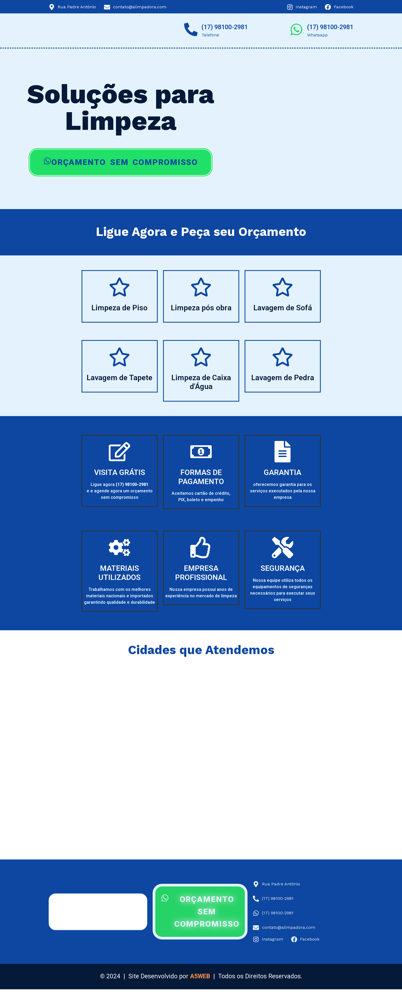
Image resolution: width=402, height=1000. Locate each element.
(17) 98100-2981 (225, 27)
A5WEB (200, 976)
